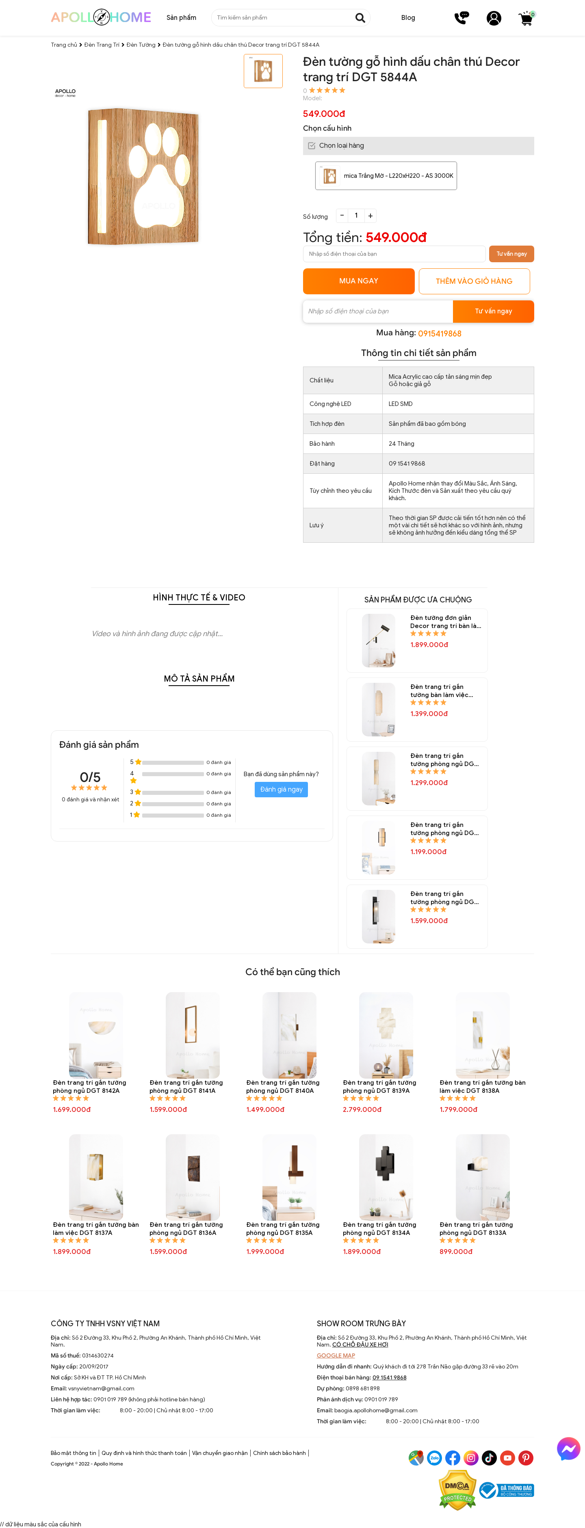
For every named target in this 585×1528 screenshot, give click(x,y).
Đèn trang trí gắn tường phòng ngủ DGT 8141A (186, 1086)
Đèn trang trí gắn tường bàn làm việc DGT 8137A (96, 1229)
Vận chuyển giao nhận (220, 1453)
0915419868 (440, 334)
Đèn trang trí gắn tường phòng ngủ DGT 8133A (476, 1229)
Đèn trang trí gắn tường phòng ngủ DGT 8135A (283, 1229)
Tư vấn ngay (511, 253)
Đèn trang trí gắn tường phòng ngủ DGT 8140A (283, 1086)
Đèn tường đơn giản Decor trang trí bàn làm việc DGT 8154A (446, 622)
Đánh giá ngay (281, 790)
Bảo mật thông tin (73, 1453)
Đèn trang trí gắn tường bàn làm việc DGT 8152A (439, 691)
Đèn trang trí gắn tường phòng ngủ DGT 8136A (186, 1229)
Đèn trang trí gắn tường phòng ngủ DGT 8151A (444, 760)
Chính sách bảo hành (279, 1453)
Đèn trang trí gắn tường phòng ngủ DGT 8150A (444, 829)
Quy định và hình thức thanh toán (144, 1453)
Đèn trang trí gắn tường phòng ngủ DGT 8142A (89, 1086)
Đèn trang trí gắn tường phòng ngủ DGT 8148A (444, 898)
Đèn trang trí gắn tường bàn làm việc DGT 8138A (483, 1086)
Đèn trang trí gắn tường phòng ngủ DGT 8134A (379, 1229)
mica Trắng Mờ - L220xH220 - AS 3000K (398, 175)
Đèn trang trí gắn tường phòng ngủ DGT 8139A (379, 1086)
